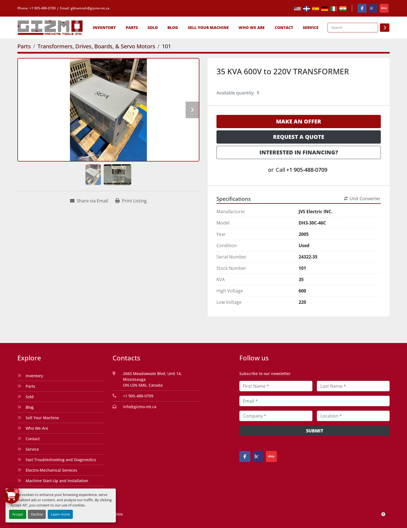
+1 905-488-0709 (43, 8)
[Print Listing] (131, 201)
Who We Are (252, 27)
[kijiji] (373, 8)
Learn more (60, 514)
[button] (104, 27)
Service (32, 449)
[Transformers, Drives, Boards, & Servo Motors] (96, 46)
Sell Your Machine (208, 27)
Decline (37, 514)
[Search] (352, 27)
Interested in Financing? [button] (298, 152)
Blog (172, 27)
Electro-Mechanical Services (51, 470)
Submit (314, 431)
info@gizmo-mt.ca (139, 406)
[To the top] (383, 514)
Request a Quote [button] (298, 137)
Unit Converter (362, 199)
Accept (17, 514)
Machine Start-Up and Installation (57, 480)
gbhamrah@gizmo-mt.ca (90, 8)
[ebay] (384, 8)
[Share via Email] (89, 201)
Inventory (104, 27)
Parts (132, 27)
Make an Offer (298, 121)
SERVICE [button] (310, 27)
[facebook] (362, 8)
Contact (284, 27)
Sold (153, 27)
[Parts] (24, 46)
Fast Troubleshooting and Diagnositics (61, 459)
